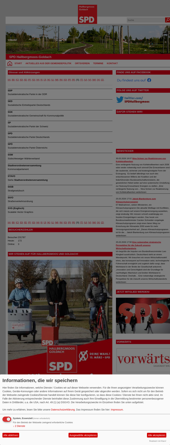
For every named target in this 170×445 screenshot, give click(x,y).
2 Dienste (19, 426)
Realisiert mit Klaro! (157, 441)
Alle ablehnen (10, 435)
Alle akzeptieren (156, 435)
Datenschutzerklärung (63, 409)
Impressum (117, 409)
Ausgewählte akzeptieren (83, 435)
